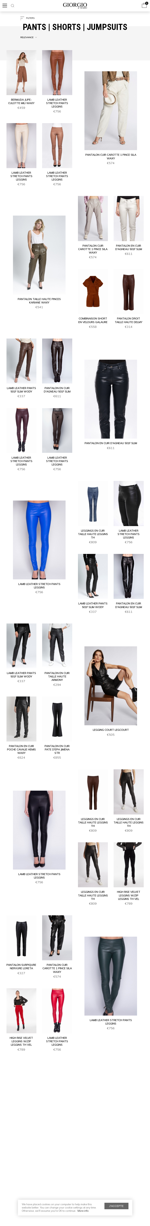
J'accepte (116, 1206)
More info (83, 1210)
